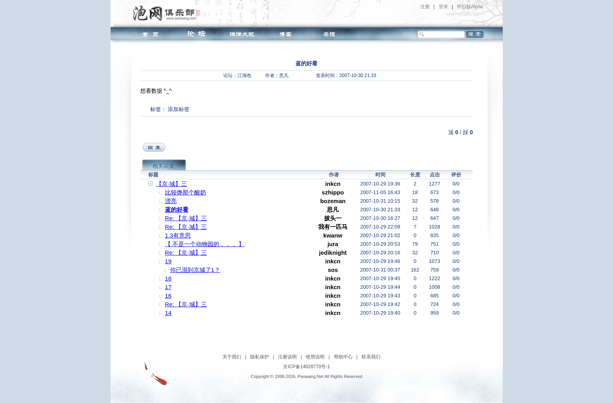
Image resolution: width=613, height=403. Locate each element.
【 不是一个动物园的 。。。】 (204, 244)
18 (168, 278)
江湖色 (244, 75)
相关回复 (163, 166)
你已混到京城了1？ (195, 269)
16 (168, 295)
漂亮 (171, 201)
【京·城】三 (171, 183)
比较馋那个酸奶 (185, 192)
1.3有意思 (178, 235)
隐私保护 (259, 357)
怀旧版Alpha (470, 6)
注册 (425, 6)
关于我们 (231, 357)
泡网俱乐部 (168, 13)
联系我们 (371, 357)
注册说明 (287, 357)
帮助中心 (343, 357)
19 (168, 261)
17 (168, 287)
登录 (443, 6)
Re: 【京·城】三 (186, 218)
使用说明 (315, 357)
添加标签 (179, 109)
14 (168, 312)
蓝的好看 (176, 209)
